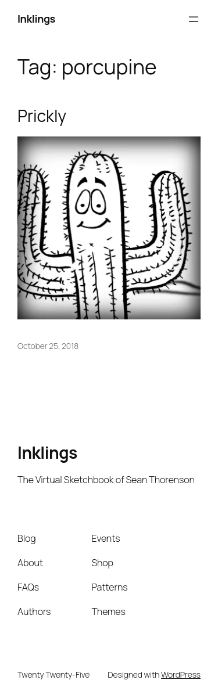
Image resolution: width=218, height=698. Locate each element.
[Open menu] (194, 19)
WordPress (181, 674)
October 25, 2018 (47, 345)
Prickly (41, 116)
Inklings (36, 19)
